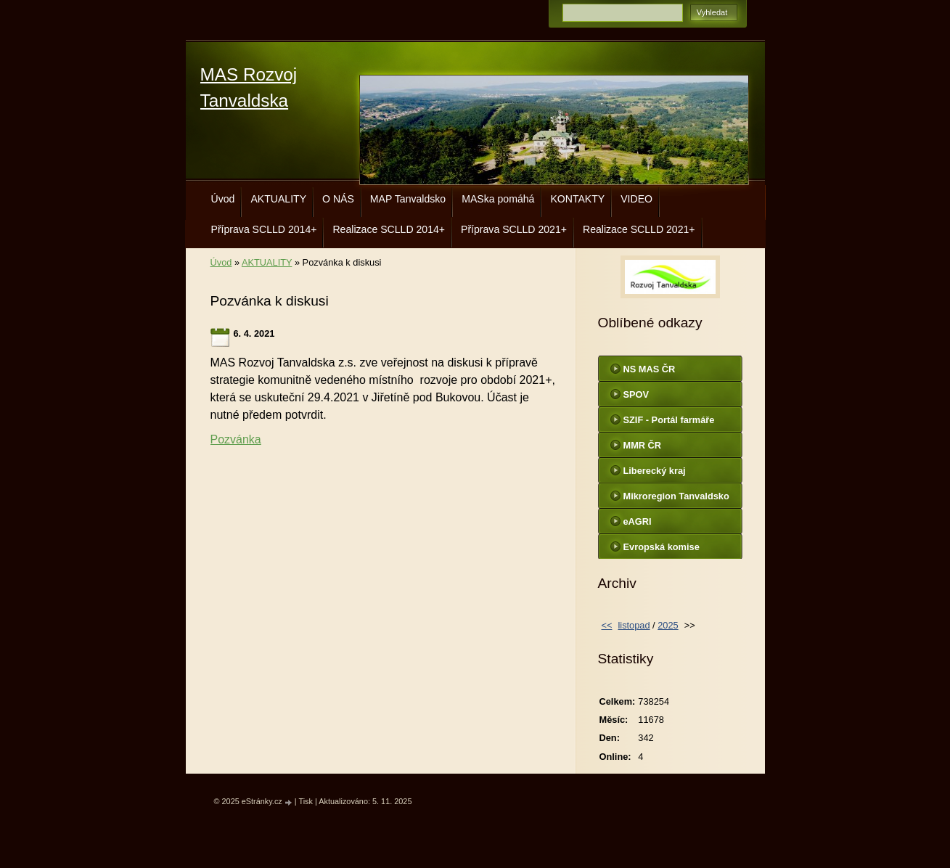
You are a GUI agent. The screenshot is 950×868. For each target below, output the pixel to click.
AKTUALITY (278, 199)
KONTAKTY (577, 199)
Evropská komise (661, 546)
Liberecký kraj (654, 470)
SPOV (636, 394)
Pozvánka (235, 439)
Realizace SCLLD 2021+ (639, 229)
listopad (634, 625)
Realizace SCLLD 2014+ (388, 229)
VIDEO (636, 199)
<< (607, 625)
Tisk (305, 801)
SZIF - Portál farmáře (669, 419)
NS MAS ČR (649, 369)
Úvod (223, 199)
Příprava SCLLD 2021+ (514, 229)
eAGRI (637, 521)
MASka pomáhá (498, 199)
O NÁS (338, 199)
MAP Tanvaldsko (408, 199)
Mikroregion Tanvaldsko (676, 496)
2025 (668, 625)
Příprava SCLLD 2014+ (264, 229)
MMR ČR (642, 445)
